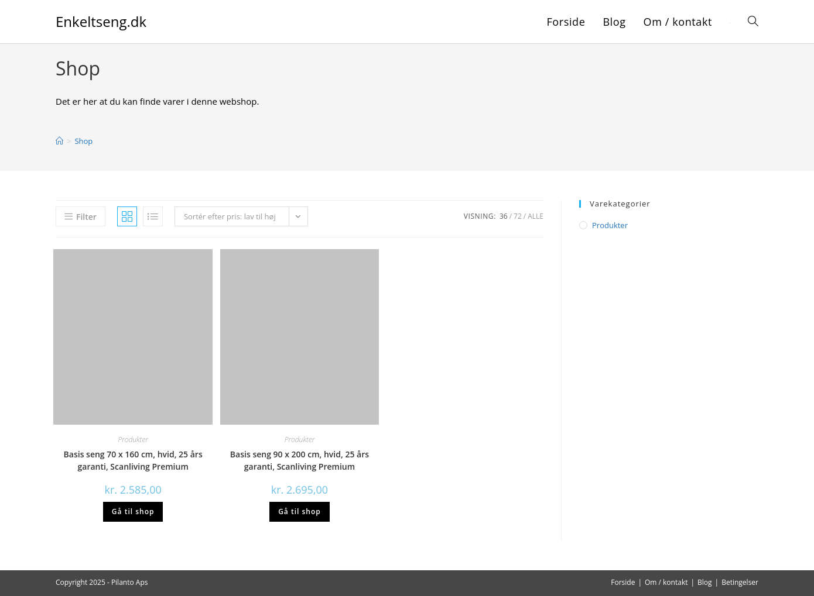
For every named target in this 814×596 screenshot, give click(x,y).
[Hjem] (59, 141)
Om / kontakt (666, 582)
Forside (623, 582)
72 (518, 216)
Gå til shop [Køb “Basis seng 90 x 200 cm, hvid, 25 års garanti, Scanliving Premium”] (299, 511)
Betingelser (739, 582)
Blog (704, 582)
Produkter (133, 440)
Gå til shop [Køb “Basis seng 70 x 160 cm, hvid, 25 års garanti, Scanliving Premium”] (133, 511)
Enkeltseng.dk (101, 21)
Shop (83, 141)
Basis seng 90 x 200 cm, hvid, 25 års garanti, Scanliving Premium (299, 460)
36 (504, 216)
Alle (535, 216)
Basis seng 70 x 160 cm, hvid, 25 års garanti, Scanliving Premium (133, 460)
